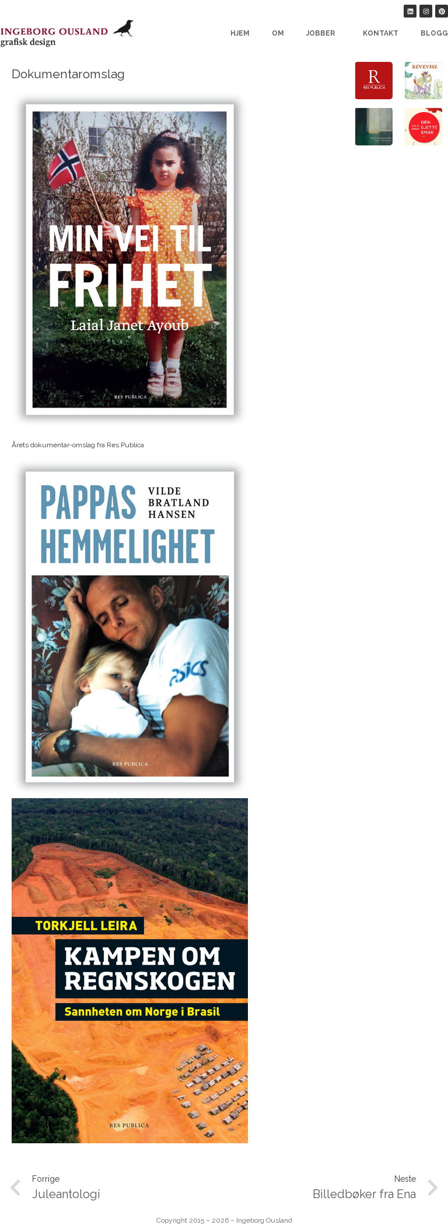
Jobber (323, 33)
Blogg (434, 33)
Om (278, 33)
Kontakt (380, 33)
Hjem (240, 33)
